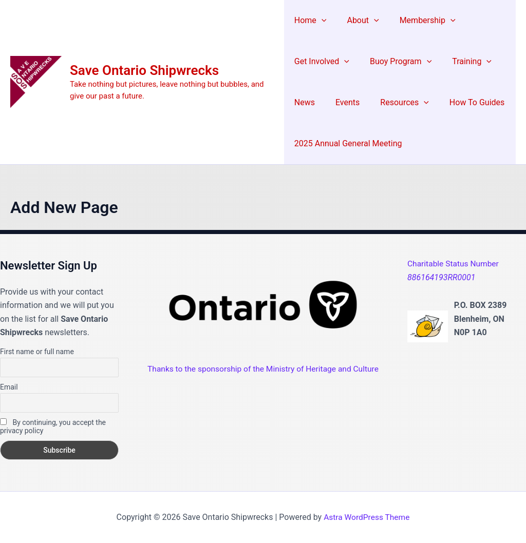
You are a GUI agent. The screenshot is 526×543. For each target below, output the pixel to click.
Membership (419, 20)
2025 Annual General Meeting (348, 143)
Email (9, 387)
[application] (321, 20)
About (358, 20)
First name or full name (37, 351)
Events (343, 102)
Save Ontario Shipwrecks (144, 70)
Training (463, 61)
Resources (396, 102)
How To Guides (464, 102)
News (304, 102)
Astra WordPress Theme (367, 517)
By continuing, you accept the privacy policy (53, 426)
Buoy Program (396, 61)
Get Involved (321, 61)
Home (310, 20)
